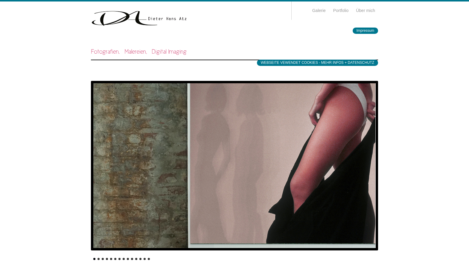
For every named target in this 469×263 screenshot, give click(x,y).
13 (145, 259)
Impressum (365, 30)
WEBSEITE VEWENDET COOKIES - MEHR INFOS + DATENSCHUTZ (317, 63)
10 (132, 259)
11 (136, 259)
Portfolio (340, 10)
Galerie (319, 10)
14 (149, 259)
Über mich (365, 10)
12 (140, 259)
